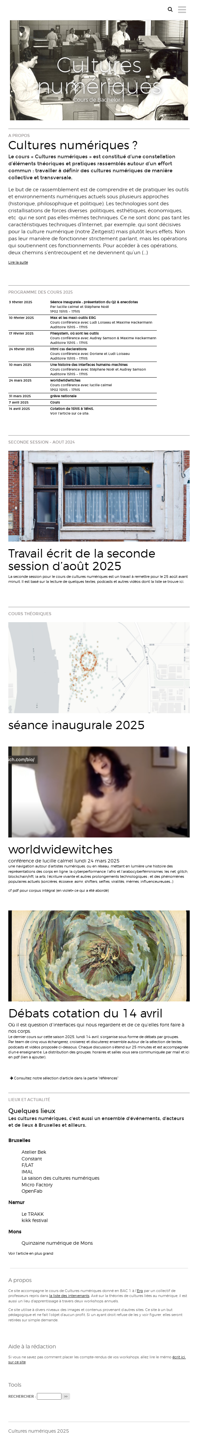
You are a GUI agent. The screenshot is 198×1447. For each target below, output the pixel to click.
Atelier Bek (34, 1152)
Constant (32, 1158)
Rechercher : (22, 1396)
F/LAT (28, 1165)
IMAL (27, 1171)
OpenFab (32, 1191)
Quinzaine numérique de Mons (57, 1243)
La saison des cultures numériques (60, 1178)
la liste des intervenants (69, 1295)
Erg (140, 1290)
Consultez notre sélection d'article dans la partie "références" (64, 1078)
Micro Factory (37, 1184)
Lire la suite (18, 262)
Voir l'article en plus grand (30, 1253)
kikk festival (35, 1220)
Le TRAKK (33, 1214)
